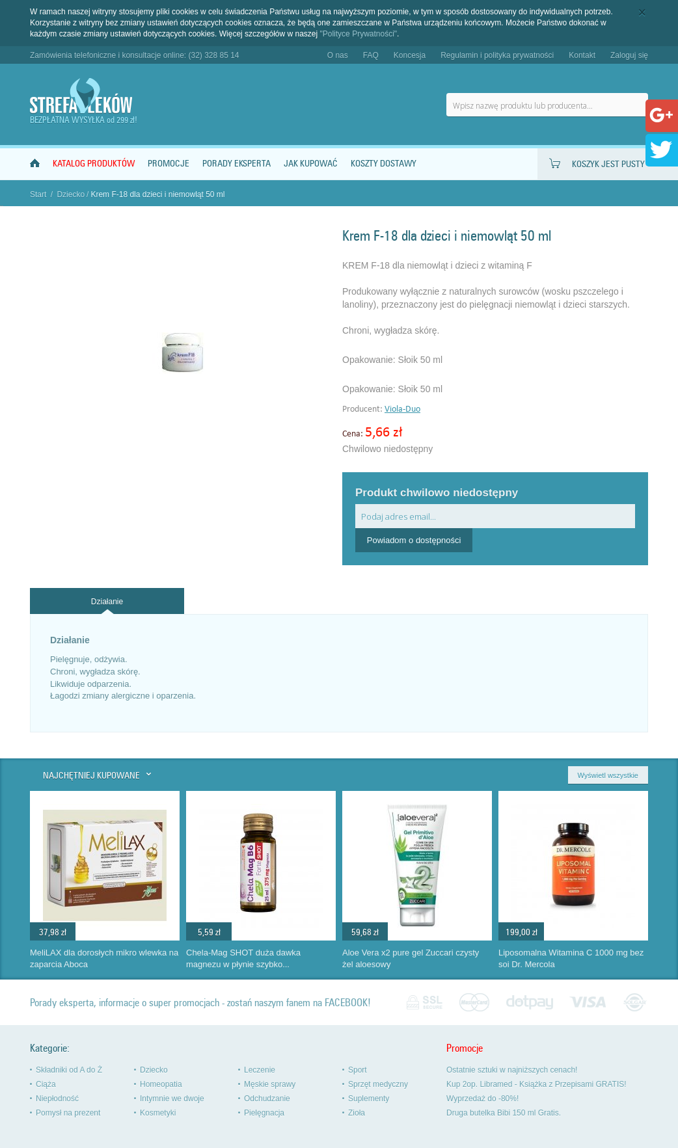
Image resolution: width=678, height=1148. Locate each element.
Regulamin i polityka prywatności (497, 55)
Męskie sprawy (269, 1084)
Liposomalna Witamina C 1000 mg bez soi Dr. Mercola (571, 959)
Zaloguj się (629, 55)
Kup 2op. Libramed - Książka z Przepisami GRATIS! (536, 1084)
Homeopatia (161, 1084)
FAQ (371, 55)
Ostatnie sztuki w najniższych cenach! (511, 1070)
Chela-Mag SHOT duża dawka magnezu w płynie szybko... (243, 959)
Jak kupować (311, 163)
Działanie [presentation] (107, 601)
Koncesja (410, 55)
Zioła (356, 1112)
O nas (337, 55)
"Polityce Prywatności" (359, 33)
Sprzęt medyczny (378, 1084)
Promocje (168, 163)
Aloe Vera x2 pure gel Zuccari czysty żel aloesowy (410, 959)
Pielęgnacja (264, 1112)
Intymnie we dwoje (172, 1098)
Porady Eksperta (236, 163)
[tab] (107, 601)
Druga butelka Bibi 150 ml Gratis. (503, 1112)
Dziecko (71, 194)
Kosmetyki (158, 1112)
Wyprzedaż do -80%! (482, 1098)
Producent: (363, 409)
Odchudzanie (267, 1098)
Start (38, 194)
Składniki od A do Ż (69, 1070)
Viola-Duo (402, 409)
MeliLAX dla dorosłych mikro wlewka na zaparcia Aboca (104, 959)
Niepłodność (57, 1098)
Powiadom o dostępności (414, 540)
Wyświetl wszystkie (608, 775)
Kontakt (582, 55)
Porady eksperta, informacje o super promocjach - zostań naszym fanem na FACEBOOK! (200, 1002)
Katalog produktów (94, 163)
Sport (357, 1070)
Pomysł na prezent (68, 1112)
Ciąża (46, 1084)
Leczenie (259, 1070)
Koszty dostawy (383, 163)
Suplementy (368, 1098)
